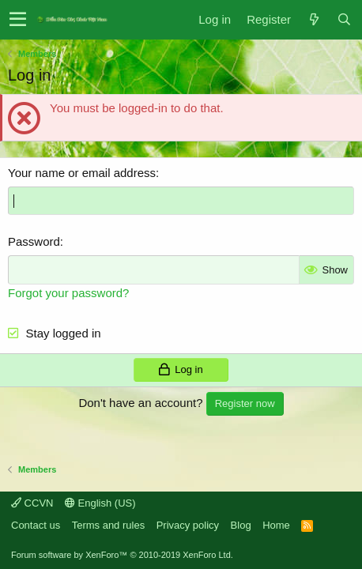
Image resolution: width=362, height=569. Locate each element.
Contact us (35, 525)
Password (34, 241)
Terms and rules (108, 525)
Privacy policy (187, 525)
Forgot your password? (68, 293)
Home (276, 525)
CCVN (32, 503)
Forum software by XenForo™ (122, 555)
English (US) (100, 503)
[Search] (344, 19)
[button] (17, 20)
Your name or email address (82, 172)
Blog (241, 525)
